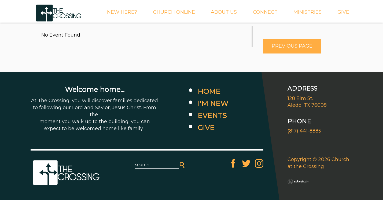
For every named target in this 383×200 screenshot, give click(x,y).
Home (209, 91)
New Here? (122, 12)
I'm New (213, 103)
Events (212, 115)
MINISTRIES (307, 12)
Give (206, 127)
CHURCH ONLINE (174, 12)
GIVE (343, 12)
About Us (224, 12)
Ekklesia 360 (298, 181)
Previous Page (292, 46)
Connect (265, 12)
